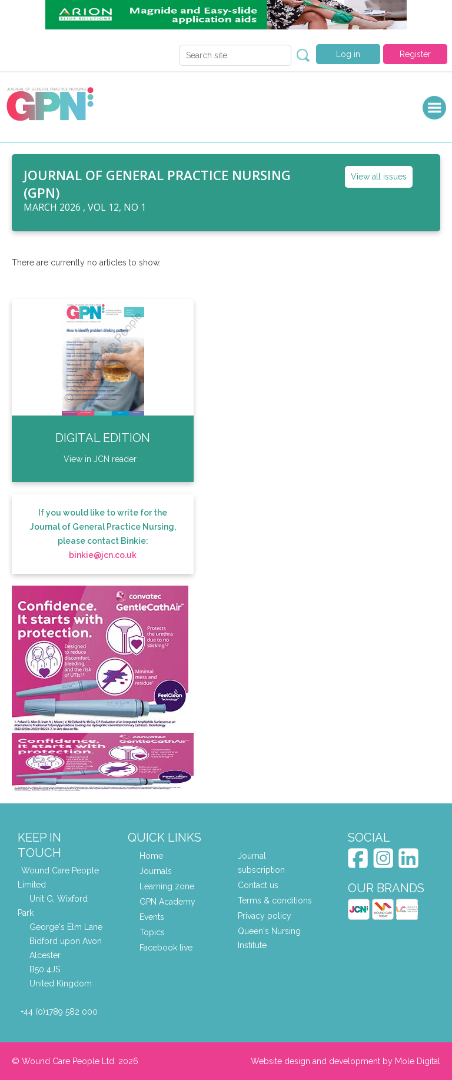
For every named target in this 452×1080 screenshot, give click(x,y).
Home (151, 855)
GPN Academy (167, 901)
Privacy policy (264, 916)
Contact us (258, 885)
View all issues (379, 176)
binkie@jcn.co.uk (103, 555)
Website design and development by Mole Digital (345, 1061)
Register (415, 54)
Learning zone (166, 886)
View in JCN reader (100, 459)
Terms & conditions (275, 900)
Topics (152, 932)
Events (151, 917)
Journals (155, 871)
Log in (348, 54)
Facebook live (165, 947)
